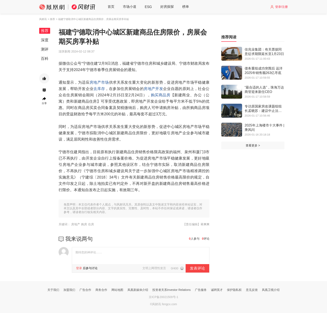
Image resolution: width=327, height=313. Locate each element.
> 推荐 (51, 19)
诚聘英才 (217, 290)
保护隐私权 (234, 290)
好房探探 (167, 6)
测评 (44, 49)
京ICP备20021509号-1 (163, 297)
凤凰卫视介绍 (271, 290)
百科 (44, 58)
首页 (111, 6)
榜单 (185, 6)
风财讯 (43, 19)
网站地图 (117, 290)
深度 (44, 40)
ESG (148, 7)
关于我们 (53, 290)
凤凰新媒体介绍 (137, 290)
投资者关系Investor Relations (171, 290)
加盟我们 (69, 290)
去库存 (99, 89)
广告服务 (201, 290)
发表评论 (197, 268)
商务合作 (101, 290)
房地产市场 (99, 82)
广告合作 (85, 290)
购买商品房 (160, 95)
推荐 (44, 31)
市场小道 (129, 6)
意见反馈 (252, 290)
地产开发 (155, 89)
